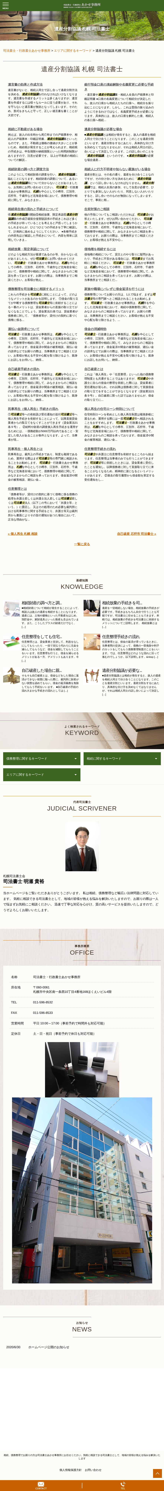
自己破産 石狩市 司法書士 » (136, 534)
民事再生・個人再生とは (25, 449)
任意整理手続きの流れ (100, 449)
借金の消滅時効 (95, 329)
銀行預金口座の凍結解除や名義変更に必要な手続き (119, 87)
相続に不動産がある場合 (25, 129)
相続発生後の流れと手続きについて (33, 209)
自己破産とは (93, 369)
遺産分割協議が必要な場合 (103, 129)
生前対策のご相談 (97, 209)
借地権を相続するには (100, 249)
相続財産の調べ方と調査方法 (28, 169)
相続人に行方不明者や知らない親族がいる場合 (117, 169)
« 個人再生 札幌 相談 (23, 534)
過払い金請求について (23, 329)
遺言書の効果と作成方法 (25, 84)
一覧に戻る (82, 544)
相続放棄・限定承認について (28, 249)
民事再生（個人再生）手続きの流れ (33, 409)
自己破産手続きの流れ (23, 369)
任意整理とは (17, 489)
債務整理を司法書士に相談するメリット (36, 289)
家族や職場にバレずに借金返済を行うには (114, 289)
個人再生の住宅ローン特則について (109, 409)
